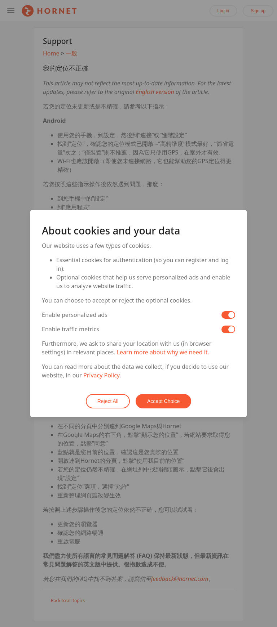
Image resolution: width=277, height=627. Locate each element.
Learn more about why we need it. (163, 352)
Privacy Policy (101, 375)
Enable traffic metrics (70, 329)
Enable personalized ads (74, 315)
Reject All (107, 401)
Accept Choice (163, 401)
